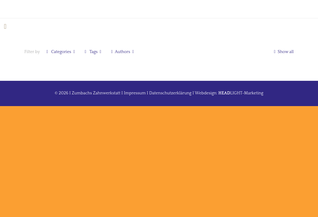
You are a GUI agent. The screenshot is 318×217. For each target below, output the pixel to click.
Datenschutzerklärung (170, 93)
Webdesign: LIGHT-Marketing (229, 93)
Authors (122, 51)
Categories (60, 51)
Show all (283, 51)
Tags (93, 51)
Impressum (135, 93)
